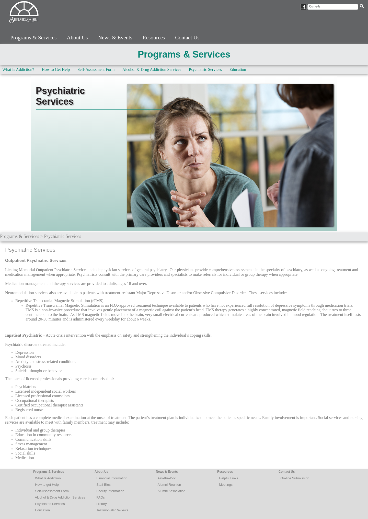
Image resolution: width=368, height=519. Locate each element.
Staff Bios (103, 485)
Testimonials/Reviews (112, 510)
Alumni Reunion (169, 485)
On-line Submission (294, 478)
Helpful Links (228, 478)
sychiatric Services (51, 504)
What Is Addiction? (18, 69)
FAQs (100, 497)
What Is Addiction (48, 478)
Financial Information (111, 478)
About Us (77, 38)
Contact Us (187, 38)
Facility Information (110, 491)
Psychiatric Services (205, 69)
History (101, 504)
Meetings (226, 485)
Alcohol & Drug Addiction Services (151, 69)
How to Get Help (56, 69)
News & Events (115, 38)
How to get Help (47, 485)
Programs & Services (33, 38)
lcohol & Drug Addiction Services (61, 497)
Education (237, 69)
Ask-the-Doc (167, 478)
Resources (154, 38)
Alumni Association (172, 491)
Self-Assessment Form (95, 69)
